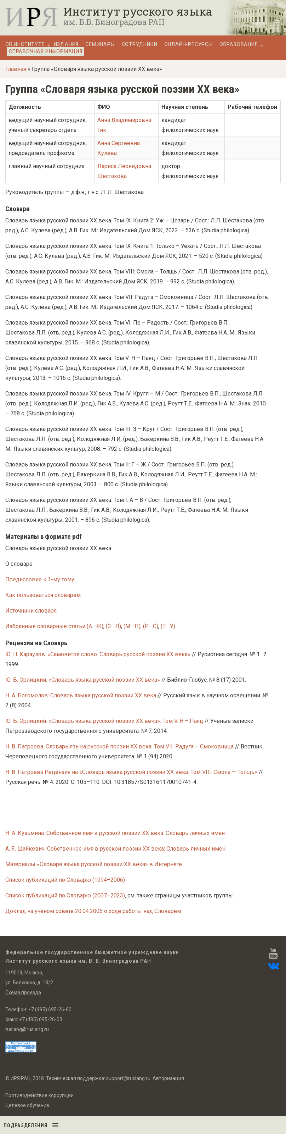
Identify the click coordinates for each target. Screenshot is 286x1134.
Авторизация (168, 1078)
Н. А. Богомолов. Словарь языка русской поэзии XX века (80, 695)
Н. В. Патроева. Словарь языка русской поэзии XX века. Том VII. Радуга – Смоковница (119, 746)
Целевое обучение (27, 1105)
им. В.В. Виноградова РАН (114, 22)
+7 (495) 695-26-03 (40, 1019)
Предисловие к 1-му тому (39, 579)
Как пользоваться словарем (43, 595)
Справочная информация (45, 51)
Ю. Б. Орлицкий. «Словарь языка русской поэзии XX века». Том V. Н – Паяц (105, 721)
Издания (66, 44)
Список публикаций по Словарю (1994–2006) (65, 879)
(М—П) (132, 626)
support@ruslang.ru (128, 1078)
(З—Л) (113, 626)
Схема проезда (23, 992)
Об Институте (25, 44)
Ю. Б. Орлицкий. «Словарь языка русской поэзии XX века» (82, 679)
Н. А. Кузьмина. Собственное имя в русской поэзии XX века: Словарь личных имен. (115, 833)
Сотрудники (140, 44)
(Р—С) (150, 626)
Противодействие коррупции (39, 1095)
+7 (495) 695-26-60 (50, 1009)
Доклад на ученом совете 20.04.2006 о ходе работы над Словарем (93, 911)
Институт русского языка (137, 11)
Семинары (100, 44)
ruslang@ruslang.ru (27, 1029)
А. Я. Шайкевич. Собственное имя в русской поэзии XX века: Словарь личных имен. (116, 848)
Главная (15, 69)
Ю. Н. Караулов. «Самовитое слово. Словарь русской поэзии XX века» (97, 654)
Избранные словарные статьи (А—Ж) (54, 626)
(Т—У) (168, 626)
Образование (238, 44)
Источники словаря (31, 610)
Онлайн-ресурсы (188, 44)
